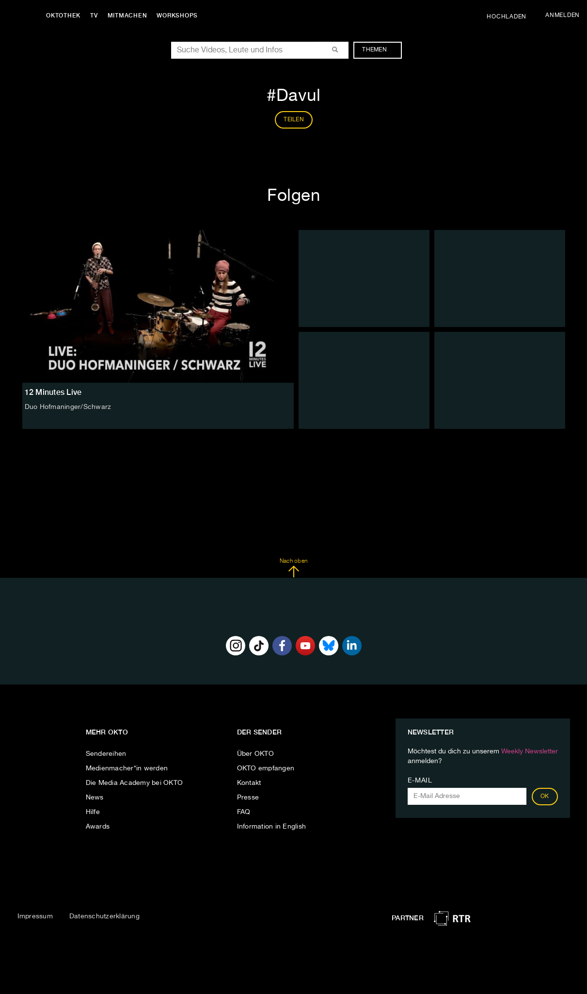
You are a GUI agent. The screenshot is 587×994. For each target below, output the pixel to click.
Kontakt (249, 783)
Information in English (271, 826)
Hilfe (93, 812)
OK (544, 796)
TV (94, 15)
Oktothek (63, 15)
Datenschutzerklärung (104, 916)
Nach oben (293, 568)
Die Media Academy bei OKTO (134, 783)
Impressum (35, 916)
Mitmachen (127, 15)
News (95, 797)
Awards (98, 826)
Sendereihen (106, 753)
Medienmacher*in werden (127, 768)
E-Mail (420, 780)
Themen (379, 50)
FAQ (244, 812)
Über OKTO (255, 753)
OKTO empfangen (266, 768)
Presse (248, 797)
